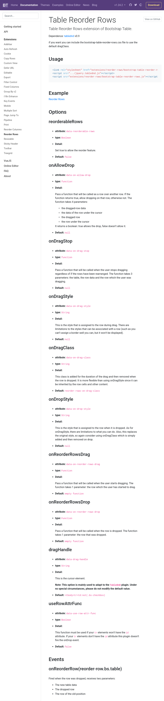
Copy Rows (9, 58)
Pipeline (8, 120)
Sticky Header (11, 143)
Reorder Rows (11, 134)
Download (153, 5)
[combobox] (20, 16)
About (7, 176)
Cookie (7, 53)
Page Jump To (11, 115)
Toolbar (8, 148)
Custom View (10, 63)
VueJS (7, 160)
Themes (45, 5)
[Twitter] (135, 5)
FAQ (6, 171)
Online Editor (73, 5)
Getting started (12, 26)
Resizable (9, 139)
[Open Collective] (140, 5)
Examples (57, 5)
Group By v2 (10, 91)
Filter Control (10, 82)
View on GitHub (152, 19)
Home (14, 5)
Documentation (29, 5)
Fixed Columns (11, 87)
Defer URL (9, 68)
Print (6, 124)
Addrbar (8, 44)
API (6, 31)
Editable (8, 72)
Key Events (9, 101)
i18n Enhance (11, 96)
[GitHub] (130, 5)
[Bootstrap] (5, 5)
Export (7, 77)
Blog (94, 5)
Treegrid (8, 153)
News (86, 5)
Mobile (7, 106)
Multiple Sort (10, 110)
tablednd (69, 36)
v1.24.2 (119, 5)
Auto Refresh (10, 49)
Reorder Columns (13, 129)
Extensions (10, 39)
